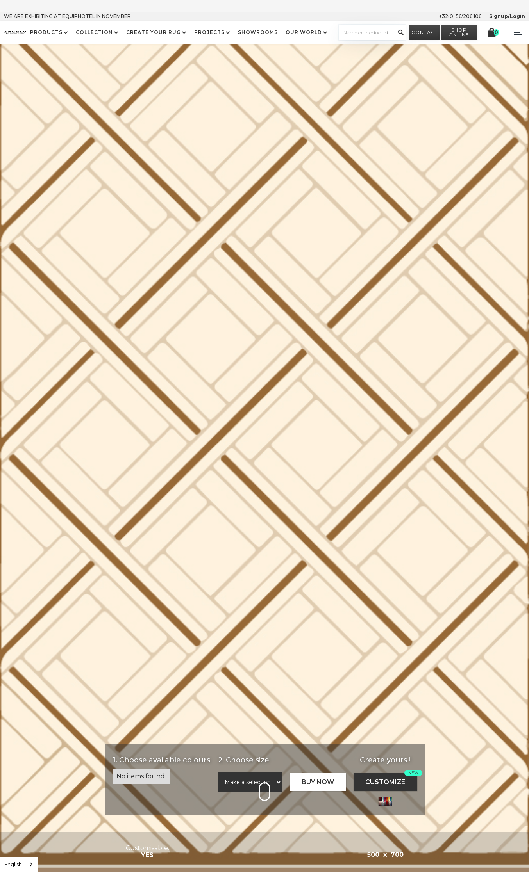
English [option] (13, 864)
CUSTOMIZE (385, 782)
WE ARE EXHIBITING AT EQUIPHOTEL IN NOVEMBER (67, 16)
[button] (517, 32)
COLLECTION (94, 32)
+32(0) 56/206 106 (460, 16)
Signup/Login (507, 16)
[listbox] (19, 864)
